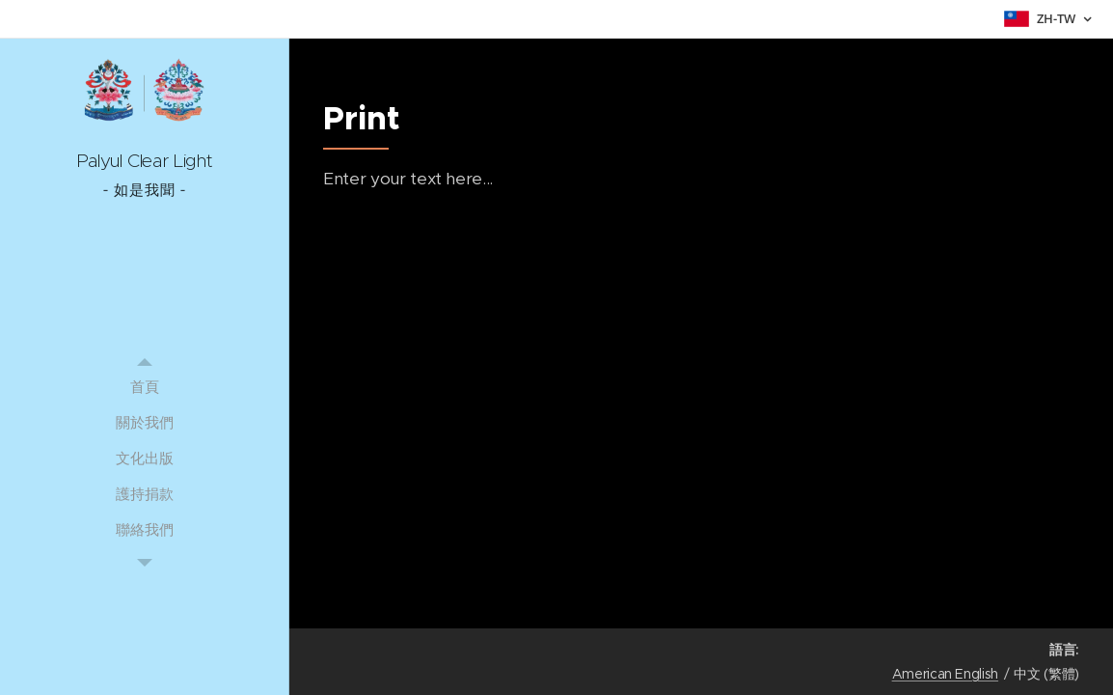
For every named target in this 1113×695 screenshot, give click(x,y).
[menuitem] (145, 386)
